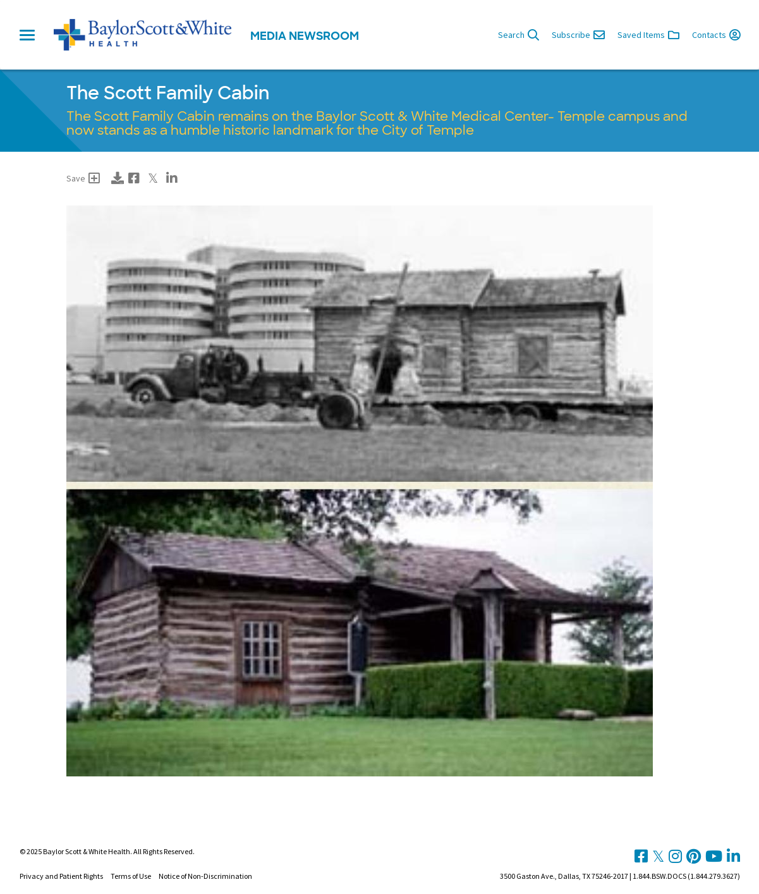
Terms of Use (131, 876)
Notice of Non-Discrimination (205, 876)
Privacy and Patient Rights (61, 876)
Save (83, 178)
